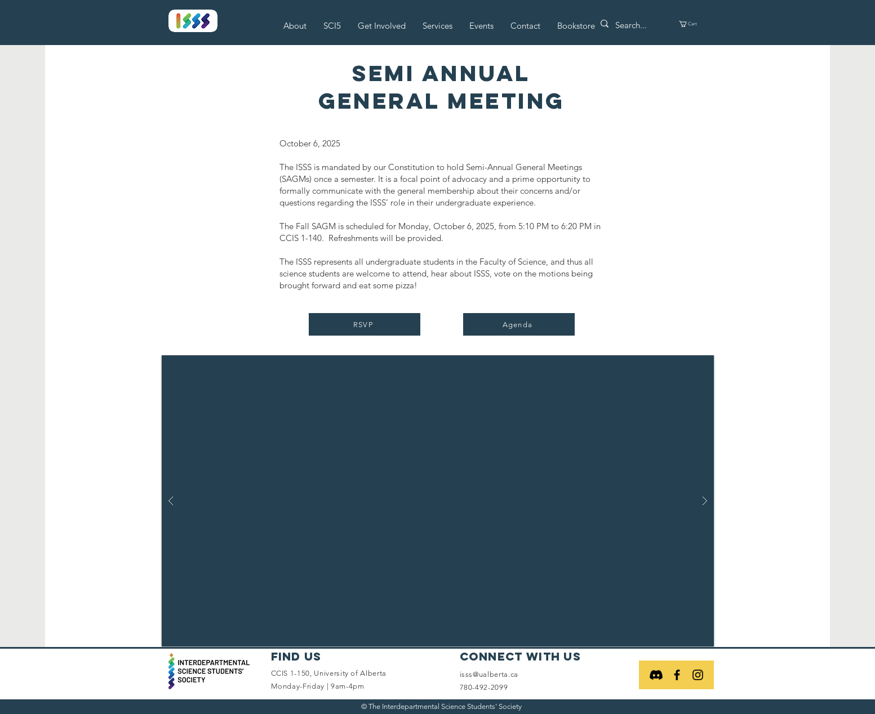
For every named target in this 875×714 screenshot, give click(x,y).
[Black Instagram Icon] (698, 675)
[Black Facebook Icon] (677, 675)
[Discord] (656, 675)
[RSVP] (364, 324)
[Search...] (635, 25)
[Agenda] (519, 324)
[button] (295, 25)
